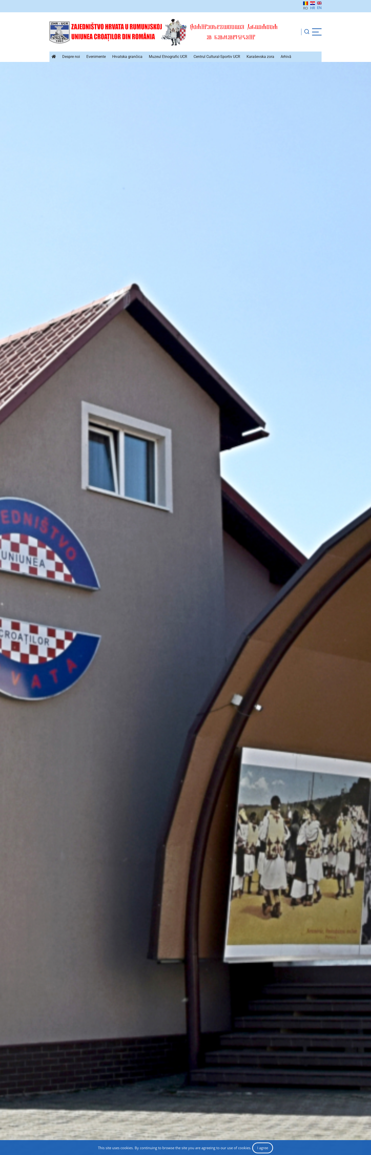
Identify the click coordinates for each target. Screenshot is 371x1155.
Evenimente (96, 56)
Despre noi (71, 56)
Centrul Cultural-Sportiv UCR (217, 56)
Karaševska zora (260, 56)
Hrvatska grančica (127, 56)
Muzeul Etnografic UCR (168, 56)
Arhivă (286, 56)
